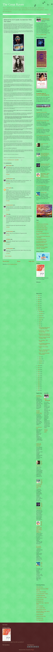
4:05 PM (7, 235)
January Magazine (39, 605)
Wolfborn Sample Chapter (41, 225)
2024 (39, 299)
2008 (39, 386)
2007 (39, 388)
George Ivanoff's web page (41, 597)
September (41, 317)
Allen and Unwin (39, 586)
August (40, 319)
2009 (39, 384)
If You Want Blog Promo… (41, 185)
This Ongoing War (39, 620)
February (41, 360)
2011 (39, 379)
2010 (39, 382)
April (40, 356)
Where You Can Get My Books (42, 224)
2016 (39, 369)
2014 (39, 373)
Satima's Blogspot (39, 614)
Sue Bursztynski (9, 178)
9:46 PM (7, 174)
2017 (39, 367)
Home (18, 261)
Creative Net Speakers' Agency (42, 593)
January (40, 363)
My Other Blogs (39, 231)
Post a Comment (8, 256)
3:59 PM (7, 227)
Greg (7, 214)
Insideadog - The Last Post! (41, 112)
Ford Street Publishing (40, 595)
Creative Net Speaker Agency (42, 227)
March (40, 358)
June (40, 323)
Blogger (32, 649)
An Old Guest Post (39, 128)
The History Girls (39, 618)
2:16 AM (8, 253)
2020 (39, 307)
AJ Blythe (8, 239)
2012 (39, 377)
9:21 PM (7, 210)
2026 (39, 295)
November (41, 313)
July (40, 321)
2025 (39, 297)
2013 (39, 375)
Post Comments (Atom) (12, 264)
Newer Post (6, 261)
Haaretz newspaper (40, 599)
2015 (39, 371)
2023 (39, 301)
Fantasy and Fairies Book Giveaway (43, 135)
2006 (39, 390)
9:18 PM (7, 200)
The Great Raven (13, 4)
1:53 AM (8, 244)
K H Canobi (8, 187)
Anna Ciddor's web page (41, 591)
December (41, 311)
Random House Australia (41, 609)
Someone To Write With (41, 616)
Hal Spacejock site (39, 601)
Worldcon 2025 (44, 192)
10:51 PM (8, 183)
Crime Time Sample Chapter (41, 229)
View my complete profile (41, 34)
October (40, 315)
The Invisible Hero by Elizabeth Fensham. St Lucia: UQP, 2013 (45, 154)
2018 (39, 365)
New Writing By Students (41, 239)
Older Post (31, 261)
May (40, 325)
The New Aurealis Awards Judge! (42, 120)
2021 (39, 305)
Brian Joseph (8, 165)
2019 (39, 309)
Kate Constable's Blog (40, 607)
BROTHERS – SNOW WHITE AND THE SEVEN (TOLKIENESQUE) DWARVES (42, 176)
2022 (39, 303)
